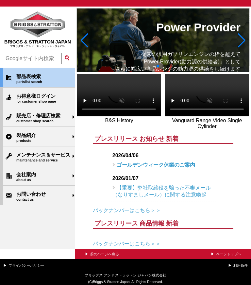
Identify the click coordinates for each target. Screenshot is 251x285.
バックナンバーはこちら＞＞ (127, 210)
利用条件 (240, 265)
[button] (84, 40)
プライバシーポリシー (26, 265)
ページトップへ (228, 254)
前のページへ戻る (104, 254)
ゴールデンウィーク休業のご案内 (156, 165)
